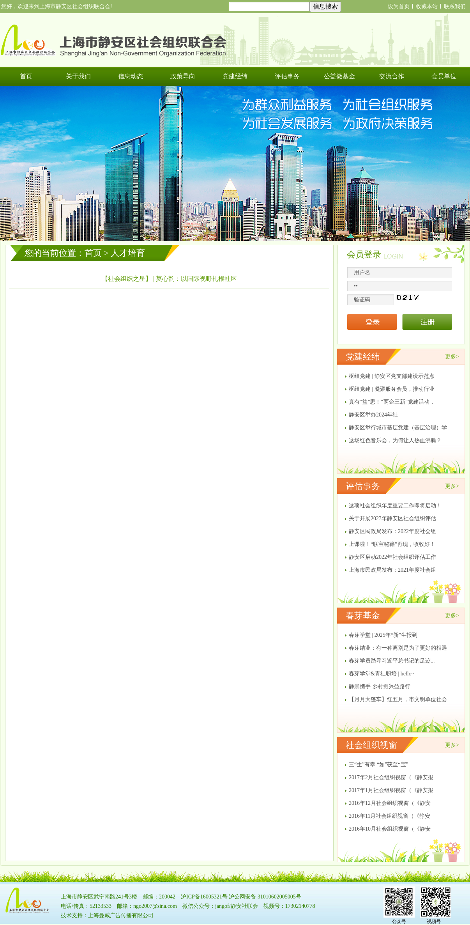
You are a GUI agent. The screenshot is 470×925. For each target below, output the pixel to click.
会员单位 (443, 76)
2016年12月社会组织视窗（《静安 (390, 803)
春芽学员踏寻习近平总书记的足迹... (392, 661)
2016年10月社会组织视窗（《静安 (390, 829)
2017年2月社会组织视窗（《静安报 (391, 777)
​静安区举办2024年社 (373, 415)
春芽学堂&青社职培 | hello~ (381, 674)
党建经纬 (235, 76)
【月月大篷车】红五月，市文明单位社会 (398, 699)
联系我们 (455, 6)
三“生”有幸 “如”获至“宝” (378, 764)
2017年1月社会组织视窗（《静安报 (391, 790)
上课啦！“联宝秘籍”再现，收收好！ (392, 544)
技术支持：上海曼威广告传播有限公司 (107, 915)
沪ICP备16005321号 (204, 897)
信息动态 (130, 76)
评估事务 (287, 76)
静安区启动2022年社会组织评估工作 (392, 557)
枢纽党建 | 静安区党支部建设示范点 (392, 376)
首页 (26, 76)
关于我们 (78, 76)
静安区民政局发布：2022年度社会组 (392, 531)
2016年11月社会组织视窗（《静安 (389, 816)
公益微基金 (339, 76)
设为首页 (399, 6)
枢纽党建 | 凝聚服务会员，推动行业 (392, 389)
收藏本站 (427, 6)
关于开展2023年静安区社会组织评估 (392, 518)
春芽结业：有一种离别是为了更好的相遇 (398, 648)
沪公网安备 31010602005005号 (265, 897)
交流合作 (391, 76)
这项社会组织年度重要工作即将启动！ (395, 506)
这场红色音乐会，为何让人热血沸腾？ (395, 440)
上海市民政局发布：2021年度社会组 (392, 570)
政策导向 (182, 76)
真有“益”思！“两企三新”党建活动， (392, 402)
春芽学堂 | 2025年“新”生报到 (383, 635)
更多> (452, 357)
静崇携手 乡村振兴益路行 (379, 686)
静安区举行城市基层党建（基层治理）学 (398, 428)
